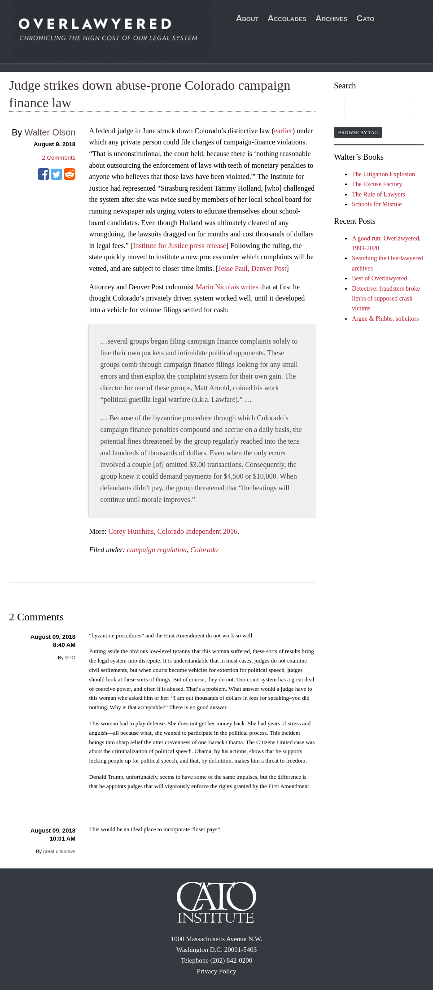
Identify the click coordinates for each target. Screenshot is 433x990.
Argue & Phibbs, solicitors (385, 318)
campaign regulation (157, 550)
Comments (58, 157)
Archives (331, 18)
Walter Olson (50, 132)
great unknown (59, 851)
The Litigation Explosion (383, 174)
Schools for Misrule (377, 204)
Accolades (286, 18)
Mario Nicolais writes (227, 287)
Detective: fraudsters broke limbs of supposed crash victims (386, 298)
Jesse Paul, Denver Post (252, 268)
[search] (370, 109)
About (247, 18)
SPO (70, 657)
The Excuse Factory (377, 184)
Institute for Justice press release (179, 245)
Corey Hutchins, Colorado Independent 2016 (173, 531)
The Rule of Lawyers (378, 194)
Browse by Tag (358, 132)
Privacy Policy (216, 971)
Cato (365, 18)
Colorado (204, 550)
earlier (283, 131)
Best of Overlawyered (379, 278)
